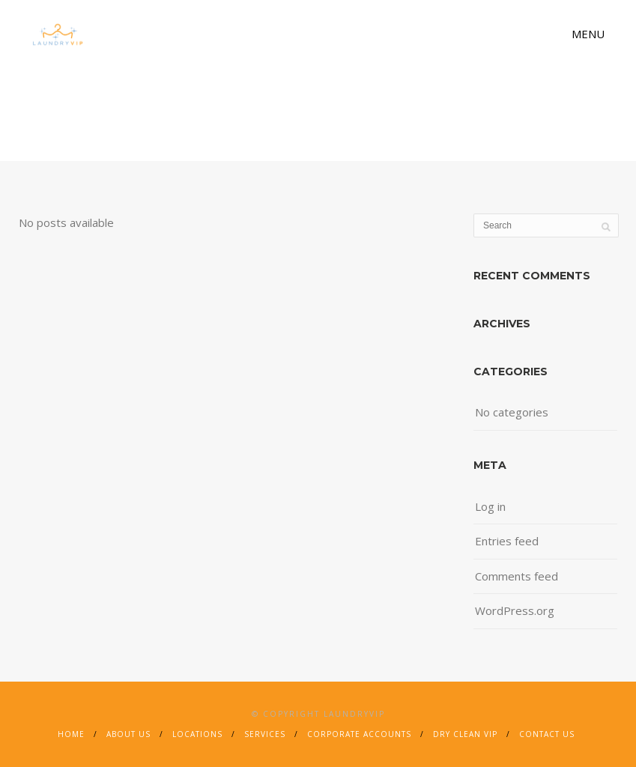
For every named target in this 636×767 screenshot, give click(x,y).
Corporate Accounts (359, 734)
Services (264, 734)
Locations (197, 734)
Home (71, 734)
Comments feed (516, 576)
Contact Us (547, 734)
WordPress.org (514, 610)
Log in (490, 506)
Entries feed (507, 540)
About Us (128, 734)
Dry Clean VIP (465, 734)
